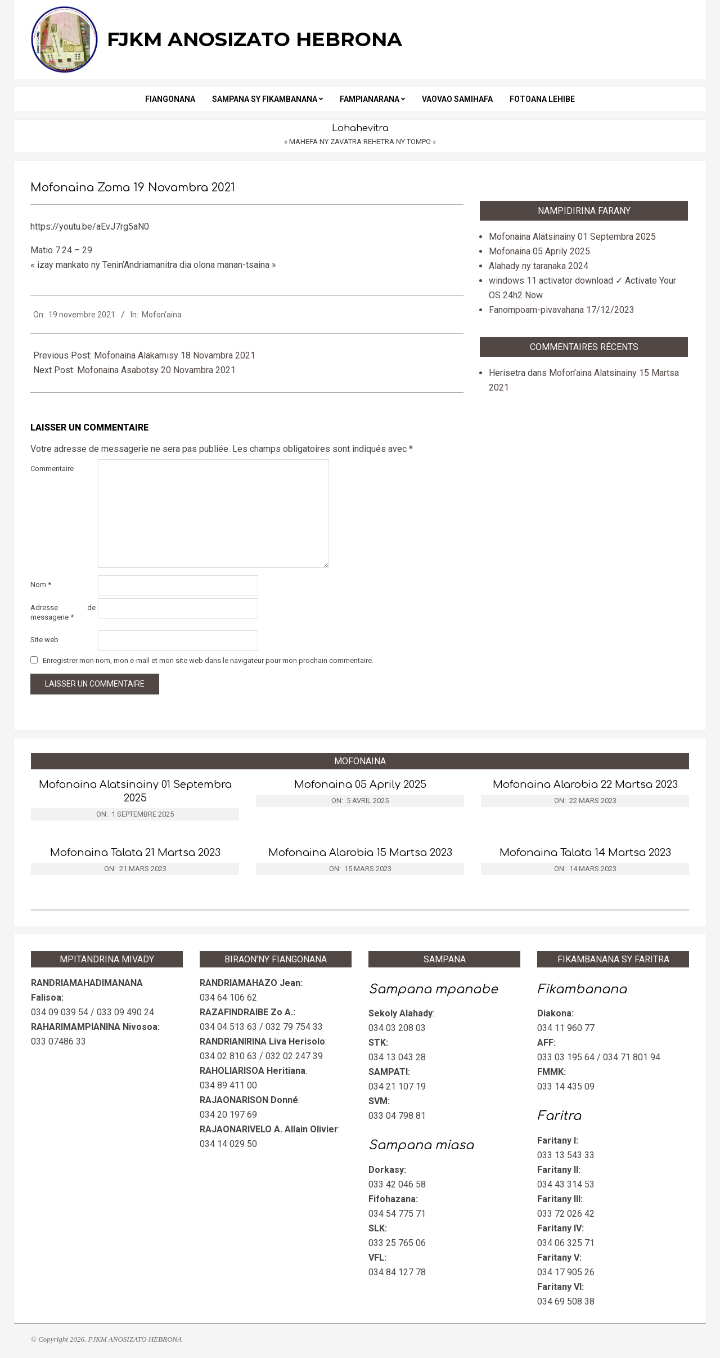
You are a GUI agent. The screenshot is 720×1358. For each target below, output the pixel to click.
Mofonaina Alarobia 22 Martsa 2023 (585, 784)
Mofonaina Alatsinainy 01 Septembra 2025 (572, 236)
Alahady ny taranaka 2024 (538, 266)
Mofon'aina (162, 314)
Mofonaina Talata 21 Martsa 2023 (135, 852)
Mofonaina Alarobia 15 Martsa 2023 (360, 852)
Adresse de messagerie (63, 612)
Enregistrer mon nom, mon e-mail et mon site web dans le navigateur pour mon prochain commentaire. (208, 660)
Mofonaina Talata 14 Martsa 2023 (585, 852)
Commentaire (52, 468)
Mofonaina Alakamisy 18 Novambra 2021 (174, 355)
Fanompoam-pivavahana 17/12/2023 (561, 309)
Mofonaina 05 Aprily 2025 (539, 251)
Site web (44, 639)
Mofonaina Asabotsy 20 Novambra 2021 (156, 370)
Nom (40, 584)
